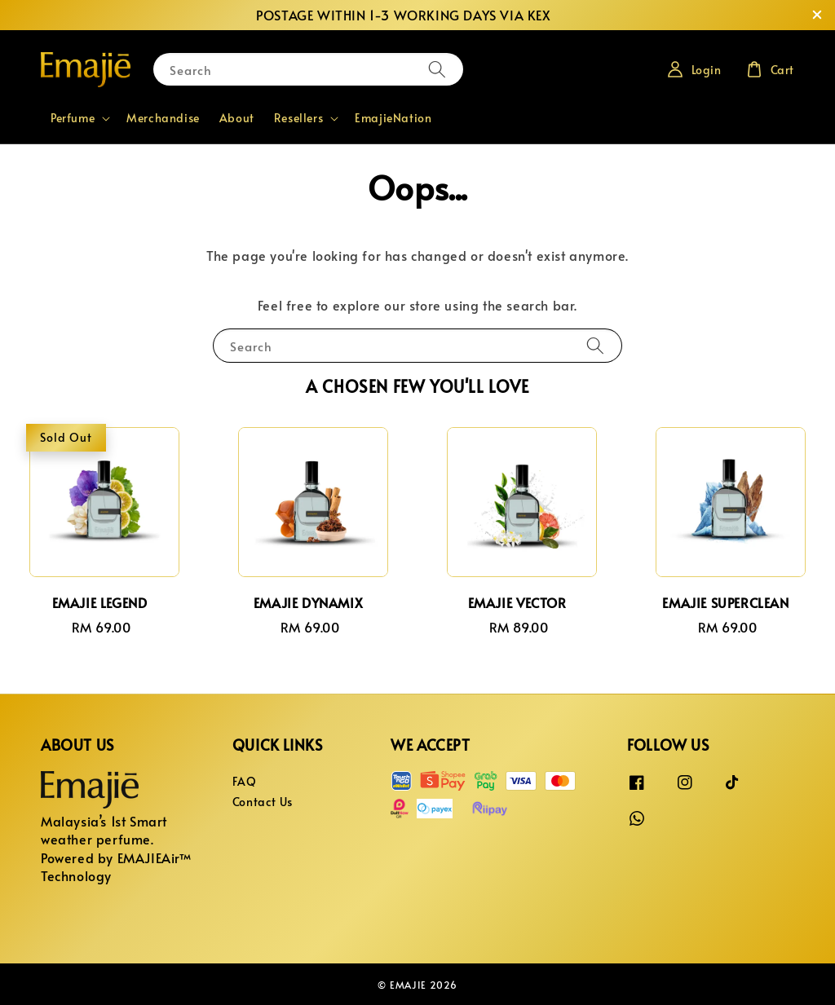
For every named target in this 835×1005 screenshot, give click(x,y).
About (236, 118)
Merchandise (163, 118)
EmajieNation (393, 118)
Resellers (298, 118)
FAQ (244, 781)
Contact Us (262, 801)
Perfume (73, 118)
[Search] (437, 69)
